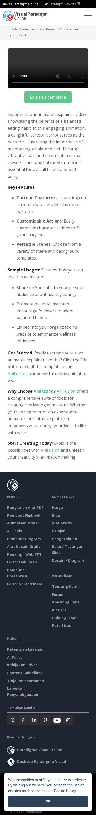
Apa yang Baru (65, 602)
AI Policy (15, 657)
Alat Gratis (62, 523)
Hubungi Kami (65, 617)
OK (48, 801)
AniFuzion (17, 373)
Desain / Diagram (68, 560)
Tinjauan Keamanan (25, 680)
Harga (57, 507)
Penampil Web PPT (24, 554)
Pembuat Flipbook (23, 515)
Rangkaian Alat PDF (25, 507)
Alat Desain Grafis (23, 546)
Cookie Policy (65, 791)
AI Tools (14, 530)
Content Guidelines (24, 672)
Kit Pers (59, 610)
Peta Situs (61, 625)
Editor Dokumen (22, 562)
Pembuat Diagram (24, 538)
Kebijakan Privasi (23, 664)
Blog (56, 515)
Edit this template (48, 97)
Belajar (58, 530)
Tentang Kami (65, 586)
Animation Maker (23, 523)
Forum (57, 594)
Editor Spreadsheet (25, 584)
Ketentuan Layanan (25, 649)
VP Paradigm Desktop (62, 4)
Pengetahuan (64, 538)
